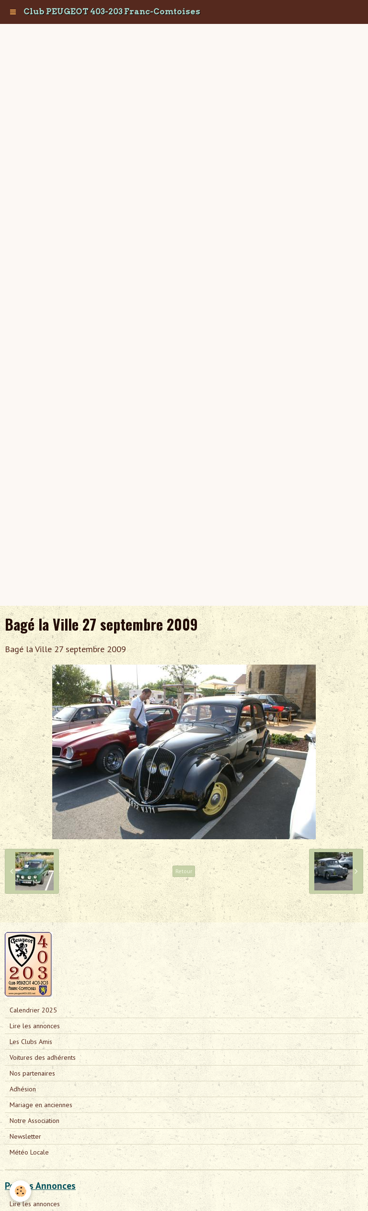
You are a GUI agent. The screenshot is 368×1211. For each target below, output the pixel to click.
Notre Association (34, 1120)
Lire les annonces (35, 1026)
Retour (183, 871)
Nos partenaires (32, 1073)
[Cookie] (20, 1191)
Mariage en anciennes (41, 1104)
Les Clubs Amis (31, 1041)
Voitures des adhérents (43, 1057)
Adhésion (23, 1089)
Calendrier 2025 (33, 1010)
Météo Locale (29, 1152)
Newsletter (25, 1136)
